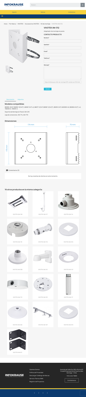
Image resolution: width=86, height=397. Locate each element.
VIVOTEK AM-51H (68, 325)
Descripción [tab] (10, 99)
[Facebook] (43, 393)
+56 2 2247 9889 (71, 376)
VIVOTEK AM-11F (43, 214)
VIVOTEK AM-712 (17, 297)
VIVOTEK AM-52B (17, 269)
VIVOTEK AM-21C (43, 269)
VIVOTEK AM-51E (43, 297)
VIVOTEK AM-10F (43, 325)
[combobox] (54, 5)
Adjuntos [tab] (21, 99)
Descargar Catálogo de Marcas (39, 375)
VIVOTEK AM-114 (68, 214)
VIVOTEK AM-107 (68, 269)
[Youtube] (38, 393)
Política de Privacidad (36, 372)
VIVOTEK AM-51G (68, 242)
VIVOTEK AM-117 (68, 297)
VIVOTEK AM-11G (43, 242)
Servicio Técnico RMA (36, 378)
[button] (2, 16)
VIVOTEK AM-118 (17, 242)
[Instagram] (47, 393)
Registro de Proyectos (36, 381)
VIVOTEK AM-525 (17, 325)
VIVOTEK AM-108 (17, 214)
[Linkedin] (34, 393)
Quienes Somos (34, 369)
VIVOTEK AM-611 (17, 352)
